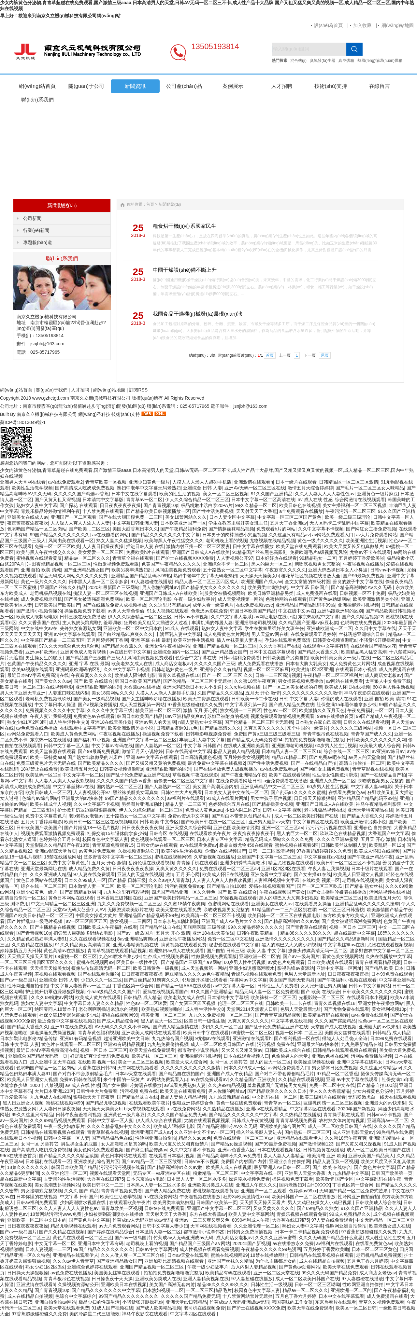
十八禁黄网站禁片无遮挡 (248, 1296)
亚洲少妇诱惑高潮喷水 (243, 862)
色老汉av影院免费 (209, 610)
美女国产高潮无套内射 (215, 786)
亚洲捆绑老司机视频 (358, 605)
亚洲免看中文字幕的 (271, 874)
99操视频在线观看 (238, 897)
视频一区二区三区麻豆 (266, 669)
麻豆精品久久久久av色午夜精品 (197, 974)
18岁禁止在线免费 (39, 769)
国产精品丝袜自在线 (160, 927)
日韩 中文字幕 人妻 (298, 698)
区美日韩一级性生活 (137, 962)
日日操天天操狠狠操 (314, 798)
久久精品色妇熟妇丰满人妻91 (37, 938)
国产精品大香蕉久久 (121, 646)
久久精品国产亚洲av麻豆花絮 (308, 622)
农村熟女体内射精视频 (342, 1120)
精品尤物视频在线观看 (291, 862)
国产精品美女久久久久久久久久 (213, 587)
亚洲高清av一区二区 (388, 1120)
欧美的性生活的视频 (179, 493)
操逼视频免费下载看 (84, 610)
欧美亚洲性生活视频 (366, 540)
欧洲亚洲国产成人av (261, 581)
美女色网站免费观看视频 (98, 1149)
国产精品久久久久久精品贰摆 (68, 1155)
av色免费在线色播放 (37, 728)
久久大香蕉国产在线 (39, 622)
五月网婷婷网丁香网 (107, 640)
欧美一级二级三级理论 (347, 517)
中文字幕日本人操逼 (55, 704)
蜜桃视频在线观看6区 (297, 845)
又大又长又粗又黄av (242, 1050)
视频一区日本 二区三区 (352, 927)
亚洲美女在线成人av (28, 517)
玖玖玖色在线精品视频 (343, 833)
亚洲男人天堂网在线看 (23, 482)
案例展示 (233, 86)
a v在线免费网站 (183, 1108)
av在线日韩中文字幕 (130, 651)
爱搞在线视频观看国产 (272, 886)
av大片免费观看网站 (376, 534)
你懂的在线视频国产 (225, 851)
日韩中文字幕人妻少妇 (165, 1225)
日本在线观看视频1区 (279, 1149)
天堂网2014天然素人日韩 (252, 1009)
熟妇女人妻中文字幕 (36, 505)
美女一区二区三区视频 (226, 493)
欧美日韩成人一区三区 (48, 792)
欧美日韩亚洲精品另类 (271, 593)
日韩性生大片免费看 (181, 792)
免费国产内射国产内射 (243, 1161)
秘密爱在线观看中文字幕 (234, 944)
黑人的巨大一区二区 (271, 564)
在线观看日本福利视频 (171, 1155)
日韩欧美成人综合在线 (287, 1050)
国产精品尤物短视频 (105, 1102)
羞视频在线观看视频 (55, 974)
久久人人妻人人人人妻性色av (324, 493)
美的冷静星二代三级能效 (94, 1313)
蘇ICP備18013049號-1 (23, 422)
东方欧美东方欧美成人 (345, 915)
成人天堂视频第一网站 (240, 599)
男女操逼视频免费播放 (301, 681)
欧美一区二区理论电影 (149, 599)
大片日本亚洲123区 (54, 1091)
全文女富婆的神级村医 (307, 581)
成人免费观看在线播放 (260, 663)
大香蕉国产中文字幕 (388, 833)
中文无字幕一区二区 (83, 774)
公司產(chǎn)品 (184, 86)
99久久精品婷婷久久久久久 (255, 927)
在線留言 (379, 86)
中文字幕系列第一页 (245, 704)
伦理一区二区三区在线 (240, 1003)
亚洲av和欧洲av (41, 651)
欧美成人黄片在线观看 (98, 997)
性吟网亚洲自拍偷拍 (27, 985)
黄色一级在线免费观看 (239, 1102)
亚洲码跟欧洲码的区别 (340, 610)
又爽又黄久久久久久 (264, 728)
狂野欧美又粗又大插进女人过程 (156, 622)
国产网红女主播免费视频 (371, 528)
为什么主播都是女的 (275, 1261)
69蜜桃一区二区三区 (76, 956)
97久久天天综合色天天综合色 (69, 646)
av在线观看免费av (198, 845)
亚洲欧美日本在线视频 (124, 1284)
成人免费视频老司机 (41, 599)
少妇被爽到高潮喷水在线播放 (113, 1214)
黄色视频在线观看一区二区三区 (162, 839)
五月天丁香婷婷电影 (41, 821)
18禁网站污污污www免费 (55, 1214)
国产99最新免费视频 (363, 575)
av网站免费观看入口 (332, 534)
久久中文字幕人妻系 (231, 616)
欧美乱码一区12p (42, 774)
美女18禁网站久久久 (186, 517)
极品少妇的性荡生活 (99, 1302)
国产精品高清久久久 (220, 728)
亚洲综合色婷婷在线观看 (92, 1266)
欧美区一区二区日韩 (356, 1307)
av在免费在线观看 (369, 1015)
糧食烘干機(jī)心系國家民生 (184, 226)
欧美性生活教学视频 (32, 487)
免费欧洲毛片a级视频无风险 (318, 552)
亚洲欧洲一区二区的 (259, 956)
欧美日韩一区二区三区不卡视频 (348, 862)
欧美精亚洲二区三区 (341, 897)
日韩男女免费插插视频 (249, 1231)
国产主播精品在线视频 (53, 927)
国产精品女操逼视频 (231, 1143)
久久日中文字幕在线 (375, 628)
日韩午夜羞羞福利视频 (78, 1114)
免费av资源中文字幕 (188, 815)
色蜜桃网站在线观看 (286, 599)
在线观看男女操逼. (314, 903)
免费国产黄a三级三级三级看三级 (267, 733)
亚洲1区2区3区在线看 (283, 868)
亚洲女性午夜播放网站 (167, 646)
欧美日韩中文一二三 (102, 1184)
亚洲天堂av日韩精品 (186, 1302)
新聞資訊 (135, 86)
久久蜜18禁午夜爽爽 (255, 681)
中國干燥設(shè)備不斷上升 (185, 270)
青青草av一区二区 (144, 499)
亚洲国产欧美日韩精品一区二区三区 (180, 897)
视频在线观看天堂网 (110, 1173)
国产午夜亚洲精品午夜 (243, 774)
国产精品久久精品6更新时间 (346, 938)
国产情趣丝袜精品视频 (231, 528)
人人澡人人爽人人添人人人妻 (80, 523)
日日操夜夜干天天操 (112, 1278)
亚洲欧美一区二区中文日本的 (133, 628)
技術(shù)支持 (330, 86)
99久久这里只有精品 (32, 1114)
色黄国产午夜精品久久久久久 (171, 564)
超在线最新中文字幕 (354, 933)
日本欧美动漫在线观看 (330, 962)
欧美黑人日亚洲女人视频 (358, 874)
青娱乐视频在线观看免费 (256, 974)
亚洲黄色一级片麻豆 (377, 493)
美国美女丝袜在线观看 (347, 1032)
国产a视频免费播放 (97, 704)
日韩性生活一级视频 (271, 1284)
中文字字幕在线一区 (261, 1173)
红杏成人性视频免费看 (166, 956)
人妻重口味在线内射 (68, 692)
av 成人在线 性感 (315, 499)
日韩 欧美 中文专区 (159, 821)
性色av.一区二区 (280, 710)
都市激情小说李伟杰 (198, 1050)
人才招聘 (281, 86)
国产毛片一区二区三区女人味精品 (370, 487)
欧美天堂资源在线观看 (206, 698)
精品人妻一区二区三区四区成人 (206, 581)
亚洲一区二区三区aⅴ (282, 827)
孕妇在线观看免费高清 (287, 640)
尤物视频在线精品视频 (272, 540)
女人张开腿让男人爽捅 (323, 985)
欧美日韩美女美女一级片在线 (340, 657)
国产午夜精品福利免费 (183, 528)
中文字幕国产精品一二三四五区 (53, 640)
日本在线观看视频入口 (246, 1056)
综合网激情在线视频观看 (360, 499)
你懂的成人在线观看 (341, 698)
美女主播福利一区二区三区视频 (354, 505)
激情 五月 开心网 (200, 710)
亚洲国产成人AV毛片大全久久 (231, 921)
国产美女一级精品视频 (96, 698)
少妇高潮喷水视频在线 (83, 1202)
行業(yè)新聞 (36, 230)
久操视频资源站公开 (138, 851)
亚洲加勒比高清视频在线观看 (174, 1261)
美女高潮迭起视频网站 (57, 1184)
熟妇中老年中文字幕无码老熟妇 (149, 487)
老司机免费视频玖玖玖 (48, 698)
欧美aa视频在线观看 (32, 669)
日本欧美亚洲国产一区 (183, 523)
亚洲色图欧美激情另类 (236, 827)
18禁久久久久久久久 (28, 1167)
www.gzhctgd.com (50, 398)
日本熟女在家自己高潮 (318, 722)
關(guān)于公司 (86, 86)
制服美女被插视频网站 (222, 593)
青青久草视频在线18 (179, 675)
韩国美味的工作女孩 (292, 1302)
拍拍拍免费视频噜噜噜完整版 (314, 739)
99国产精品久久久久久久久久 (60, 534)
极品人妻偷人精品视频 (236, 751)
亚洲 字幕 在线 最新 (151, 640)
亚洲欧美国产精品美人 (371, 1155)
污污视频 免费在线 (276, 1044)
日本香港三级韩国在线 (119, 897)
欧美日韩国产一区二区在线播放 (304, 1196)
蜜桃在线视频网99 (173, 856)
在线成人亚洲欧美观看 (246, 745)
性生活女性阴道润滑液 (335, 774)
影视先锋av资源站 (295, 968)
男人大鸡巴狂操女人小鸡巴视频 (320, 1202)
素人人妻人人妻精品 (283, 1155)
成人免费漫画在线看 (316, 593)
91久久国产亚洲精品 (272, 493)
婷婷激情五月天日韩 (20, 950)
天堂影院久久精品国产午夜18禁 (57, 845)
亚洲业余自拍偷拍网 (289, 1161)
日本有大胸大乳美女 (306, 663)
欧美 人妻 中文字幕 (266, 950)
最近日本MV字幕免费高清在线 (38, 675)
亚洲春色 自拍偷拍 (373, 827)
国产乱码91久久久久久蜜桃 (298, 792)
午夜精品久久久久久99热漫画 (271, 1249)
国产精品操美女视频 (272, 804)
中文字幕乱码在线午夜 (378, 1179)
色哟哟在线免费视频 (360, 622)
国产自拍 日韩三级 (225, 950)
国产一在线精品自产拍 (314, 763)
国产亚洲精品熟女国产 (86, 569)
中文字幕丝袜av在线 (73, 786)
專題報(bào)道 (37, 242)
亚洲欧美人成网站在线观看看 (151, 1032)
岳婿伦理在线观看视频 (151, 862)
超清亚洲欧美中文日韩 (126, 1038)
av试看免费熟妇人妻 (185, 1085)
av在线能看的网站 (110, 534)
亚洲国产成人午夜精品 (229, 1073)
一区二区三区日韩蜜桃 (341, 909)
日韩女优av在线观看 (157, 845)
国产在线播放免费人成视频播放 (114, 605)
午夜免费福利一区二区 (370, 710)
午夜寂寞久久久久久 (285, 569)
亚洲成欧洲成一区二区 (329, 628)
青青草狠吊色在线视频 (325, 733)
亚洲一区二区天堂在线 (276, 1272)
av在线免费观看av (278, 769)
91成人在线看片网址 (227, 798)
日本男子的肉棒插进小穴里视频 (234, 534)
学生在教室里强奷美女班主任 (238, 523)
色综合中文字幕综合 (75, 1296)
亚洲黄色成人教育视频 (83, 651)
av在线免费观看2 (65, 482)
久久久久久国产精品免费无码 (177, 1114)
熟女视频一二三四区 (240, 710)
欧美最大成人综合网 (379, 745)
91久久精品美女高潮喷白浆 (82, 944)
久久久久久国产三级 (214, 663)
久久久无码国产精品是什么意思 (331, 1237)
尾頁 (325, 355)
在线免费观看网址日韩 (238, 780)
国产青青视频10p (160, 505)
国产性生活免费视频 (212, 511)
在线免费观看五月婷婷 (313, 634)
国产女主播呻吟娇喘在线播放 (151, 698)
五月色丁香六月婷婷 (367, 1261)
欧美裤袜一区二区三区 (273, 997)
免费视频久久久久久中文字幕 (55, 710)
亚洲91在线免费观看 (71, 1026)
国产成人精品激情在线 (175, 1026)
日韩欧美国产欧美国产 (57, 605)
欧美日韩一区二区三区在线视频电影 (36, 687)
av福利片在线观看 (185, 798)
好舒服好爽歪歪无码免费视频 (99, 1056)
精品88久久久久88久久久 (305, 933)
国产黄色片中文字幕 (374, 1167)
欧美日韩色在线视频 (299, 505)
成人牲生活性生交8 (68, 722)
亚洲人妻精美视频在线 (135, 944)
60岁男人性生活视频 (393, 687)
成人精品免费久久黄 (89, 868)
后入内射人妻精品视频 (254, 1266)
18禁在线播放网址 (62, 856)
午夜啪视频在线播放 (363, 564)
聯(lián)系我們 (37, 100)
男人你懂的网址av (160, 587)
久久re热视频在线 (242, 687)
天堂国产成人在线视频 (333, 1026)
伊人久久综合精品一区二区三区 (197, 499)
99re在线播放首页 (335, 716)
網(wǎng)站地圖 (397, 25)
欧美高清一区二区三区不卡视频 (213, 915)
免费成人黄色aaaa (204, 810)
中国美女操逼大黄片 (96, 915)
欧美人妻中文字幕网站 (251, 1214)
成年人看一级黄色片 (213, 605)
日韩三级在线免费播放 (82, 616)
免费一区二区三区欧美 (57, 546)
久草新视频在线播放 (214, 856)
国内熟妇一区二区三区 (119, 786)
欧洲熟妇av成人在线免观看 (176, 950)
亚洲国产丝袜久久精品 (63, 587)
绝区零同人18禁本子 (55, 1009)
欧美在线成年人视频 (50, 804)
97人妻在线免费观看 (94, 874)
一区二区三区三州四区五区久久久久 (37, 962)
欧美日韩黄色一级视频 (156, 968)
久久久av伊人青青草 (169, 880)
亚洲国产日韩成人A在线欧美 (201, 552)
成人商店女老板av (173, 663)
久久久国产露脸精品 (335, 1020)
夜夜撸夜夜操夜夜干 (253, 833)
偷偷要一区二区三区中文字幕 (183, 780)
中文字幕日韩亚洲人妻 (135, 523)
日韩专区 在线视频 (168, 833)
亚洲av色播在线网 (330, 1056)
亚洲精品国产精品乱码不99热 (141, 575)
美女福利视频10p (389, 1009)
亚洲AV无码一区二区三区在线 (254, 487)
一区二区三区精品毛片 (209, 1290)
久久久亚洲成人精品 (50, 874)
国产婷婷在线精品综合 (110, 1231)
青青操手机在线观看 (197, 862)
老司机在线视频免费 (362, 880)
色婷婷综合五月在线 (229, 804)
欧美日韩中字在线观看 (206, 1032)
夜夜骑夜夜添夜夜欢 (27, 523)
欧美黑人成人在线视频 (229, 1167)
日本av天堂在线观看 (135, 1073)
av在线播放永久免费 (293, 1243)
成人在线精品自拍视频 (322, 1261)
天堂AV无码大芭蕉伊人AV (79, 909)
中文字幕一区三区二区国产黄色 (290, 517)
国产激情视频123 (315, 1143)
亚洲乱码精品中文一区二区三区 (272, 786)
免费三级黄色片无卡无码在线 (46, 763)
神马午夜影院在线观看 (367, 692)
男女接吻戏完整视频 (41, 1190)
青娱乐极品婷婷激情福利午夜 (50, 511)
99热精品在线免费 (394, 1132)
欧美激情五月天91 (78, 769)
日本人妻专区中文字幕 (232, 517)
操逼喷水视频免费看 (249, 1179)
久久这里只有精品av (289, 534)
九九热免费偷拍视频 (167, 1044)
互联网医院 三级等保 (204, 927)
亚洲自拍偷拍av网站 (55, 1302)
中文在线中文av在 (296, 610)
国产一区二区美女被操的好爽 (292, 687)
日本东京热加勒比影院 (176, 921)
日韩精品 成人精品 (142, 997)
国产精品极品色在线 (112, 1138)
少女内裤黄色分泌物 (373, 1091)
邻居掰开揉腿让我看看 (204, 979)
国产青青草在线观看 (306, 927)
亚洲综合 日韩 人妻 (202, 487)
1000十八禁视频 (46, 1085)
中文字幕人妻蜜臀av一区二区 (80, 985)
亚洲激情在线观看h (253, 482)
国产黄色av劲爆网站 (330, 599)
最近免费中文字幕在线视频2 (216, 763)
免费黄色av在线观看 (94, 716)
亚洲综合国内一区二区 (176, 651)
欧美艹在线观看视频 (289, 774)
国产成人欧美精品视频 (158, 1307)
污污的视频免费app (184, 886)
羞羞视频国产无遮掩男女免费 (277, 1085)
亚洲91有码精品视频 (80, 1038)
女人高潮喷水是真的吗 (124, 1143)
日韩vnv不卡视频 (387, 569)
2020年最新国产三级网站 (113, 587)
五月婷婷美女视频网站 (246, 757)
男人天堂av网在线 (270, 634)
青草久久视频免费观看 (381, 1302)
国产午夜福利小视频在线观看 (347, 979)
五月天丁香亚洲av (288, 523)
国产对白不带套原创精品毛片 (241, 815)
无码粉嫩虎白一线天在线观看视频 (382, 1097)
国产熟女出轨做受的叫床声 (95, 757)
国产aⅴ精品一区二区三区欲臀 (151, 1161)
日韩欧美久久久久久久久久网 (376, 739)
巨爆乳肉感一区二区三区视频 (333, 1102)
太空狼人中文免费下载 (388, 681)
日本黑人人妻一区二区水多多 (98, 581)
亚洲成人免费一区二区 (332, 780)
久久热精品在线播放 (32, 944)
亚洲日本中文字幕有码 (100, 1243)
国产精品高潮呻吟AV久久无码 (362, 587)
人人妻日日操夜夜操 (102, 546)
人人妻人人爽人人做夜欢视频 (64, 780)
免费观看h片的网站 (275, 528)
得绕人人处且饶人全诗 (344, 1038)
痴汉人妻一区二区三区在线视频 (105, 593)
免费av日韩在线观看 (80, 1079)
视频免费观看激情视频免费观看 (282, 716)
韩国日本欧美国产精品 (253, 610)
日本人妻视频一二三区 (48, 1249)
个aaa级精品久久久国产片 (113, 991)
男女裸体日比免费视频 (334, 1067)
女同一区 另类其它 (229, 1061)
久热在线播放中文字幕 (388, 956)
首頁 (150, 204)
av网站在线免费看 (344, 681)
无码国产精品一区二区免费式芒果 (354, 1190)
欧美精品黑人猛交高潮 (364, 651)
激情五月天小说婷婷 (142, 751)
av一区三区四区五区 (87, 921)
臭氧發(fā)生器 (322, 60)
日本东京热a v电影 (145, 1179)
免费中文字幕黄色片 (45, 815)
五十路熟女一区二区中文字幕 (232, 569)
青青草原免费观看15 (113, 845)
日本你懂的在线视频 (36, 1196)
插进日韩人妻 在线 (145, 546)
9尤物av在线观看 (212, 1038)
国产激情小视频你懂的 (39, 610)
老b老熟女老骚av (86, 815)
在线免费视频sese (254, 605)
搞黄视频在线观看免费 (184, 944)
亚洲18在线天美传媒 (111, 722)
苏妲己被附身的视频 (227, 716)
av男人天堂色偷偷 (126, 610)
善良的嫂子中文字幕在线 (358, 581)
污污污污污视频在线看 (328, 827)
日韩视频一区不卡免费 (362, 593)
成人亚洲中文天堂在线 (53, 1061)
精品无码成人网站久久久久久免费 (74, 575)
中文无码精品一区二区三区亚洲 (63, 903)
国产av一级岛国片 (135, 933)
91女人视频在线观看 (168, 610)
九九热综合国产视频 (172, 1038)
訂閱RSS (138, 389)
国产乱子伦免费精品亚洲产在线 (138, 774)
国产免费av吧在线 (327, 757)
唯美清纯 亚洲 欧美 (326, 1155)
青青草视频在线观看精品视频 (117, 950)
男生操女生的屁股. (44, 657)
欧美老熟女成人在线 (131, 663)
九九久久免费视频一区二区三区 (129, 903)
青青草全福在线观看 (132, 558)
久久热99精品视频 (226, 1085)
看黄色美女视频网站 (342, 956)
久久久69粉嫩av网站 (52, 997)
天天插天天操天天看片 (30, 956)
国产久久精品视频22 (362, 616)
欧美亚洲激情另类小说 (375, 599)
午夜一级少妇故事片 (194, 599)
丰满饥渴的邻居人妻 (212, 622)
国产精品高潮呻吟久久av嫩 (291, 921)
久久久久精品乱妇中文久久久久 (119, 1126)
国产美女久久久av (53, 681)
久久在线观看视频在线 (92, 938)
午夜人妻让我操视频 (50, 716)
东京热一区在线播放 (50, 739)
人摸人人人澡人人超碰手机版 (202, 482)
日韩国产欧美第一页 (391, 1173)
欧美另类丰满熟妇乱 (131, 569)
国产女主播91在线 (312, 874)
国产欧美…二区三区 (89, 528)
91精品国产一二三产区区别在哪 (284, 909)
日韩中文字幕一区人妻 (66, 745)
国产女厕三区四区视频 (192, 1003)
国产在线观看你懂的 (98, 974)
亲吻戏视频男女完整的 (317, 564)
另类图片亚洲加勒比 (142, 804)
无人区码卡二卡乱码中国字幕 (339, 523)
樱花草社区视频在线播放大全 (310, 575)
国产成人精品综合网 (117, 1020)
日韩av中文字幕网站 (369, 985)
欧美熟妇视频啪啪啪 (161, 1009)
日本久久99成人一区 (85, 880)
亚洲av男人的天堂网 (155, 722)
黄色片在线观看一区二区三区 (71, 1044)
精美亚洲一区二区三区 (158, 710)
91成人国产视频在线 (112, 1307)
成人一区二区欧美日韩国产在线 (306, 815)
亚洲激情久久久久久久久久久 (285, 938)
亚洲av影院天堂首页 (55, 851)
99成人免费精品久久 (350, 1214)
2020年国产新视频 (356, 1108)
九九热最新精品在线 (361, 1044)
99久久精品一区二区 (256, 505)
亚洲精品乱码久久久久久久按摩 (367, 903)
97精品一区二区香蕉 (337, 1073)
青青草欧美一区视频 (105, 482)
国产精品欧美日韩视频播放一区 (158, 511)
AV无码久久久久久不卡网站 (122, 1026)
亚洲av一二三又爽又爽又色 (202, 1220)
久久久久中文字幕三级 (110, 710)
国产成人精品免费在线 (291, 704)
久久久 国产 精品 (81, 1190)
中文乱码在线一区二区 (274, 1097)
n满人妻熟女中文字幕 (200, 722)
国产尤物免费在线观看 (346, 1009)
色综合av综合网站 (40, 798)
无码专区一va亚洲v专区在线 (161, 1173)
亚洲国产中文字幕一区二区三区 (145, 739)
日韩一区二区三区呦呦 (317, 1284)
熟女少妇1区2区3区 (27, 722)
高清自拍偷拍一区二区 (362, 763)
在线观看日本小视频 (355, 669)
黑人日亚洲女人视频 (23, 1102)
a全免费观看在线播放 (301, 511)
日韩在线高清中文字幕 (188, 751)
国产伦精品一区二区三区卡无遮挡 (197, 681)
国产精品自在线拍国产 (181, 1073)
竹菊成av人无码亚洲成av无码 (142, 1220)
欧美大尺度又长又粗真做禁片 (353, 546)
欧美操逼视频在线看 (314, 1061)
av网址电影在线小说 (275, 616)
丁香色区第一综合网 (132, 985)
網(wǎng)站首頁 (37, 86)
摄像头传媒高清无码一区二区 (317, 950)
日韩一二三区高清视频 (278, 675)
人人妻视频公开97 (234, 558)
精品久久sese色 (195, 1138)
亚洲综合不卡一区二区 (226, 564)
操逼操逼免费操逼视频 (53, 1032)
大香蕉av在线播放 (141, 687)
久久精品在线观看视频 (301, 1079)
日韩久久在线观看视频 (366, 722)
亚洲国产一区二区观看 (73, 517)
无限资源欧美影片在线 (130, 909)
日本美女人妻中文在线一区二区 (236, 792)
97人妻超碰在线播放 (151, 581)
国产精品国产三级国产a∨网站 (191, 962)
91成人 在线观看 (182, 628)
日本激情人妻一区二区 (91, 886)
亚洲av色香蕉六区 (236, 1149)
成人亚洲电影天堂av (353, 1132)
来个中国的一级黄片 (307, 728)
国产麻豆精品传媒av (146, 1149)
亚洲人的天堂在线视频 (140, 874)
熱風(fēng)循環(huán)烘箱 (379, 60)
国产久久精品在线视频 (62, 1231)
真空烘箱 (346, 60)
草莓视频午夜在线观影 (195, 774)
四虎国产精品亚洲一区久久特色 (183, 892)
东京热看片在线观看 (335, 1302)
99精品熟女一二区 (317, 558)
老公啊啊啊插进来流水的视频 (109, 1009)
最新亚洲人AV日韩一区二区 (282, 1167)
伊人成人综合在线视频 (158, 1120)
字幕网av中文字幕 (248, 979)
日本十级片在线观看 (296, 482)
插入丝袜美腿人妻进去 (239, 640)
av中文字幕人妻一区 (233, 985)
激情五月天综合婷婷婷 (310, 487)
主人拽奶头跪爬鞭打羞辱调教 (92, 622)
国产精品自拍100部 (226, 886)
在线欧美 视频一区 (321, 880)
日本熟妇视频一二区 (163, 1290)
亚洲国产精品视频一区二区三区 (225, 646)
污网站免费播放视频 (371, 1056)
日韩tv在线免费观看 (164, 1208)
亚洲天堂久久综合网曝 (188, 827)
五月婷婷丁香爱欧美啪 (361, 558)
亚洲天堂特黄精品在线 (370, 810)
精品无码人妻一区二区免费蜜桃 (267, 991)
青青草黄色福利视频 (98, 1032)
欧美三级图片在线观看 (323, 1097)
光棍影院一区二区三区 (321, 997)
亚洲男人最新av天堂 (269, 821)
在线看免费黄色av (346, 792)
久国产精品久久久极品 (220, 692)
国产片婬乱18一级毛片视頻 (92, 827)
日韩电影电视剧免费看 (208, 733)
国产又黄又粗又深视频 (57, 499)
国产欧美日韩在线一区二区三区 (213, 821)
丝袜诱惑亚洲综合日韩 (362, 634)
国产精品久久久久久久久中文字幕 (165, 534)
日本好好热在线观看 (276, 558)
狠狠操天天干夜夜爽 (93, 1097)
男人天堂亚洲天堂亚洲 (23, 692)
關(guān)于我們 (51, 389)
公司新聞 (32, 218)
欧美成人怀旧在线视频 (347, 687)
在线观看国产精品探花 (373, 646)
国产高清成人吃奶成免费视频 (84, 487)
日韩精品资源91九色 (177, 728)
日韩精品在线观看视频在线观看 (345, 1050)
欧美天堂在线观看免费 (178, 909)
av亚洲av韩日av (388, 751)
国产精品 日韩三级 (127, 880)
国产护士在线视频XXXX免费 (185, 558)
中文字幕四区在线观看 (315, 821)
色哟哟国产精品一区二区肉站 (36, 528)
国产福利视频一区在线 (297, 1038)
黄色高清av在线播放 (64, 950)
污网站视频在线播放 (389, 892)
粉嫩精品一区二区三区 (215, 1173)
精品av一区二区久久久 (87, 558)
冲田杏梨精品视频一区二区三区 (59, 564)
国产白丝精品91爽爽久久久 (125, 634)
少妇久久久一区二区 (101, 979)
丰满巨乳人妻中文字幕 (178, 634)
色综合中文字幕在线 (195, 657)
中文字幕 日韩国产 (310, 587)
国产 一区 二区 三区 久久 (227, 675)
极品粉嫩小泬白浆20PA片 (207, 505)
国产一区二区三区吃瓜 (319, 886)
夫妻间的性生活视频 (64, 1179)
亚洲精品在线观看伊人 (299, 1138)
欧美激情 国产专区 (334, 1179)
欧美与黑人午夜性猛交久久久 (174, 540)
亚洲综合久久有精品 (220, 669)
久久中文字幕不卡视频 (321, 528)
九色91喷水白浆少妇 (120, 956)
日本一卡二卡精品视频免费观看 (307, 1231)
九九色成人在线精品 (50, 1097)
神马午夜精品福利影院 (378, 804)
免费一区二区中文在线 (230, 938)
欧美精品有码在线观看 (326, 1015)
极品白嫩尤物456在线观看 (245, 845)
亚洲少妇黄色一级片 (149, 482)
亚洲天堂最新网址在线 (43, 868)
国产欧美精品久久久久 (100, 763)
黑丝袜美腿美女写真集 (135, 792)
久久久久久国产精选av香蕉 (81, 493)
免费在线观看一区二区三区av (229, 868)
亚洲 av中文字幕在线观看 (69, 634)
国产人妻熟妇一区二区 (158, 745)
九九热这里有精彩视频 (126, 892)
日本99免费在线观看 (392, 974)
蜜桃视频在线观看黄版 (39, 558)
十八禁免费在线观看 (102, 511)
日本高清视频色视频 (200, 757)
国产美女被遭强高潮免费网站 (93, 599)
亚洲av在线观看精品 (266, 1108)
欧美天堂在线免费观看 (299, 546)
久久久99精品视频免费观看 (57, 1120)
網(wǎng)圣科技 (94, 414)
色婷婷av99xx (303, 1190)
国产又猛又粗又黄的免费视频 (155, 763)
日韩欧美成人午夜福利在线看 (107, 927)
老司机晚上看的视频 (226, 540)
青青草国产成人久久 (371, 733)
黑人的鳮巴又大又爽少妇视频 (288, 897)
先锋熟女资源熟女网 (80, 628)
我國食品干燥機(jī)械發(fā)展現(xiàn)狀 (197, 314)
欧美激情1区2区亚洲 (312, 669)
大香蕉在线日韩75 (96, 1067)
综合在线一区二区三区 (346, 751)
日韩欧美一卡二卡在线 (254, 698)
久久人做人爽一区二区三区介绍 (133, 1255)
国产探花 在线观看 (78, 505)
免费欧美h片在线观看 (148, 552)
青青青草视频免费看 (296, 1120)
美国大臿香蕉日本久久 (135, 528)
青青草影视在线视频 (372, 769)
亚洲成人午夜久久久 (256, 1184)
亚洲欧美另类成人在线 (210, 1184)
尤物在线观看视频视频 (390, 944)
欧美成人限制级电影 (36, 616)
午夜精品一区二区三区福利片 (333, 675)
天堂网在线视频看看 (137, 1067)
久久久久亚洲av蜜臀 (337, 839)
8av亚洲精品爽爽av (185, 716)
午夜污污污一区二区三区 (350, 511)
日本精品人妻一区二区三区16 (292, 751)
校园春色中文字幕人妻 (105, 839)
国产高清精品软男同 (80, 892)
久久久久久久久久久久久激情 (312, 692)
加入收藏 (362, 25)
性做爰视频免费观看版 (116, 564)
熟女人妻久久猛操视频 (119, 540)
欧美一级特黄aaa (47, 757)
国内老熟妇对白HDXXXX (304, 1184)
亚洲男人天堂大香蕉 (304, 1173)
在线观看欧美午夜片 (210, 833)
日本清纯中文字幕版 (102, 499)
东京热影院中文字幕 (318, 616)
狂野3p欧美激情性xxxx (246, 1196)
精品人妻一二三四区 (185, 804)
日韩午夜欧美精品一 (257, 933)
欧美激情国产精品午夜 (389, 909)
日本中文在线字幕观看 (134, 493)
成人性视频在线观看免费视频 (209, 1249)
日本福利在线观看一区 (48, 1161)
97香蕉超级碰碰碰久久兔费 (195, 704)
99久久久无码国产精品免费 (329, 1272)
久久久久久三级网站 (351, 728)
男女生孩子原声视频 (271, 798)
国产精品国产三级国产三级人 (95, 657)
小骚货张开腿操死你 (379, 640)
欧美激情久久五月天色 (322, 710)
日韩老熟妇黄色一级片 (174, 669)
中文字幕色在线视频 (291, 1020)
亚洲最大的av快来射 (82, 798)
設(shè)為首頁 (328, 25)
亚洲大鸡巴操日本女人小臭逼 (337, 569)
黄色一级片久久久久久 (320, 540)
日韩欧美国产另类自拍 (285, 657)
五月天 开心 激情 (262, 692)
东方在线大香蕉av (207, 1214)
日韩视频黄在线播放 (323, 1149)
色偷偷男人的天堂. (290, 1056)
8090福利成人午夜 (250, 1220)
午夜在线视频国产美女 (282, 892)
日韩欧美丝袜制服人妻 (344, 845)
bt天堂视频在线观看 (144, 1108)
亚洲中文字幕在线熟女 (359, 1061)
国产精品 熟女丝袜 (364, 886)
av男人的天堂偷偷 (366, 757)
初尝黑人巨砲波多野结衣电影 (83, 933)
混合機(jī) (298, 60)
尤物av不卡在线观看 (370, 552)
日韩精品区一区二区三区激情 (348, 482)
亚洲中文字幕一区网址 (339, 968)
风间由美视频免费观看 (178, 569)
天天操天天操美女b (259, 575)
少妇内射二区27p (242, 810)
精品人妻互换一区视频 (335, 1161)
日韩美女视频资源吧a (334, 640)
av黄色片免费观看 (97, 851)
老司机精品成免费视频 (379, 1255)
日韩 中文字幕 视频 (282, 810)
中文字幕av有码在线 (112, 745)
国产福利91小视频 (91, 739)
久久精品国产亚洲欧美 (253, 1079)
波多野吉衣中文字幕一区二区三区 (117, 856)
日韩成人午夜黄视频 (252, 1120)
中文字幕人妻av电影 (371, 786)
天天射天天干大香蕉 (256, 511)
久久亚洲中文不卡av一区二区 (204, 1132)
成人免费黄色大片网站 (226, 634)
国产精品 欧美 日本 (384, 968)
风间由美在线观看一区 (71, 540)
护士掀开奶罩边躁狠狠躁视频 (87, 810)
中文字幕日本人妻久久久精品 (93, 1003)
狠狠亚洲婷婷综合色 (192, 1102)
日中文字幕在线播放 (253, 546)
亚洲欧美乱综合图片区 (282, 1126)
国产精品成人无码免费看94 (254, 739)
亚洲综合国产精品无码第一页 (37, 1056)
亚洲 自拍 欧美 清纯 (41, 569)
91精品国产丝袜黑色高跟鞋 (260, 552)
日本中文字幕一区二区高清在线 (263, 499)
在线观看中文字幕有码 (325, 646)
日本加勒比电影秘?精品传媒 (28, 1038)
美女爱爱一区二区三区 (100, 552)
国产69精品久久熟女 (317, 1208)
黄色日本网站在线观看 (39, 880)
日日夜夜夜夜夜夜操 (120, 505)
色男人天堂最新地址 (304, 974)
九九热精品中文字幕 (348, 1173)
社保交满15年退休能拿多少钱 (347, 704)
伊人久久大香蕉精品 (329, 1091)
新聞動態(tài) (170, 204)
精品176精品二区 (289, 757)
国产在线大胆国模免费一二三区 (131, 517)
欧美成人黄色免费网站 (73, 733)
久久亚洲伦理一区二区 (64, 1173)
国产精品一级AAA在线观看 (183, 985)
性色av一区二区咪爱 (146, 1003)
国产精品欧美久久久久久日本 (277, 1091)
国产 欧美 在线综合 (93, 681)
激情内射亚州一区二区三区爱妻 (198, 546)
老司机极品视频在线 (50, 593)
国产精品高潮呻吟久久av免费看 (229, 1155)
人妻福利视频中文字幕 (276, 880)
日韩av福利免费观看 (239, 657)
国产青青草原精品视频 (278, 1015)
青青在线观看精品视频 (378, 962)
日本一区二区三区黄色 (374, 1249)
